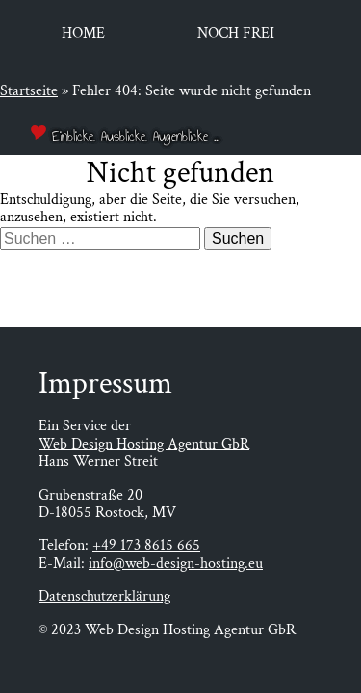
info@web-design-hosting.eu (176, 563)
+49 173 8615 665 (146, 545)
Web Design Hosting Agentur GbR (144, 444)
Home (83, 33)
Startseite (29, 91)
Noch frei (235, 33)
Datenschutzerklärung (104, 596)
